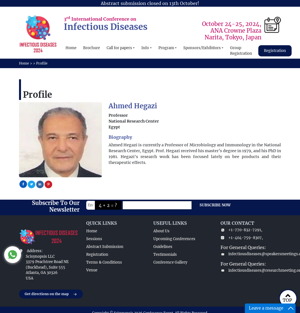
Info (145, 48)
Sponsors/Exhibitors (202, 48)
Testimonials (165, 254)
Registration (275, 50)
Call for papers (119, 48)
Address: (35, 251)
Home (70, 48)
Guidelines (162, 246)
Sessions (94, 238)
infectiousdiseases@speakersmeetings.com (251, 254)
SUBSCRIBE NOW (215, 205)
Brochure (91, 48)
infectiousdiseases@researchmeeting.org (251, 270)
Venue (91, 270)
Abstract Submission (104, 246)
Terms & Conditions (104, 262)
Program (166, 48)
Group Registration (241, 51)
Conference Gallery (170, 262)
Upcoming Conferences (174, 238)
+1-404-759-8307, (242, 237)
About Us (161, 231)
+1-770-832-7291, (241, 230)
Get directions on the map (51, 294)
